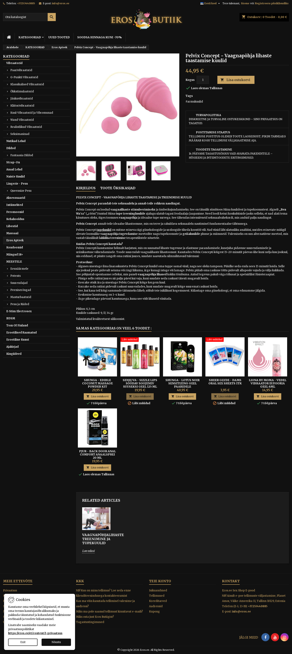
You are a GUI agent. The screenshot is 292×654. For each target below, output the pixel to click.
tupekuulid (104, 230)
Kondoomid (14, 247)
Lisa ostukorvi (235, 80)
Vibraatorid (14, 63)
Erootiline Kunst (17, 339)
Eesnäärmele (19, 268)
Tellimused (156, 595)
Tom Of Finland (17, 325)
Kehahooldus (15, 219)
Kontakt (231, 581)
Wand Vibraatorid (22, 120)
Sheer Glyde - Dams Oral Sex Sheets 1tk (225, 381)
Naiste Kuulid (15, 176)
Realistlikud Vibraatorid (26, 127)
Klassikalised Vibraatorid (27, 84)
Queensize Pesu (20, 190)
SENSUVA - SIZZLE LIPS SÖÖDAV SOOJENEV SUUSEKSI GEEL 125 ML (140, 383)
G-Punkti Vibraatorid (24, 77)
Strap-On (13, 162)
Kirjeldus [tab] (86, 188)
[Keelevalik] (210, 3)
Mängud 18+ (14, 254)
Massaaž (12, 233)
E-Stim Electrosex (19, 311)
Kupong (154, 611)
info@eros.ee (60, 3)
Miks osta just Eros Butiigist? (95, 617)
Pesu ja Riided (19, 304)
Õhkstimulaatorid (22, 91)
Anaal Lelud (14, 169)
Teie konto (160, 581)
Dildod (11, 148)
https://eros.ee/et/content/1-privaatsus (35, 633)
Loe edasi (88, 551)
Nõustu (56, 642)
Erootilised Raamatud (21, 332)
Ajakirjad (12, 346)
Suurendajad (19, 283)
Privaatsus (10, 590)
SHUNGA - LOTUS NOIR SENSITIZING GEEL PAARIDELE (182, 383)
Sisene (245, 3)
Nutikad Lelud (16, 141)
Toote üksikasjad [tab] (117, 188)
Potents (15, 276)
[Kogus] (203, 80)
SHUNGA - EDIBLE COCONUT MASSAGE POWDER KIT (97, 383)
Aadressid (156, 606)
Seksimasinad (19, 134)
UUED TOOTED (59, 37)
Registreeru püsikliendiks (272, 3)
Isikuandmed (158, 590)
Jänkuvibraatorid (21, 98)
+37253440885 (26, 3)
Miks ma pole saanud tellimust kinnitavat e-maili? (109, 611)
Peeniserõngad (20, 290)
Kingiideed (13, 354)
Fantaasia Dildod (21, 155)
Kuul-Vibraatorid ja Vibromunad (31, 112)
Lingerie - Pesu (17, 183)
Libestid (12, 226)
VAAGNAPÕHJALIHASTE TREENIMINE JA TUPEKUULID (96, 539)
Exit (23, 642)
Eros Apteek (15, 240)
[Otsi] (29, 17)
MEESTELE (14, 261)
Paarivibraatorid (21, 70)
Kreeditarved (158, 601)
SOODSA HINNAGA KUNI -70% (99, 37)
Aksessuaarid (15, 198)
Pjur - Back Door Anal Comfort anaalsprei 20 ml (97, 454)
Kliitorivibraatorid (22, 105)
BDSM (10, 318)
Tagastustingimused (90, 622)
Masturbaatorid (20, 297)
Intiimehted (14, 205)
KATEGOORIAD (29, 37)
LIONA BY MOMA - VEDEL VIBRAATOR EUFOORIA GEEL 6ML (267, 383)
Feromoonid (15, 212)
